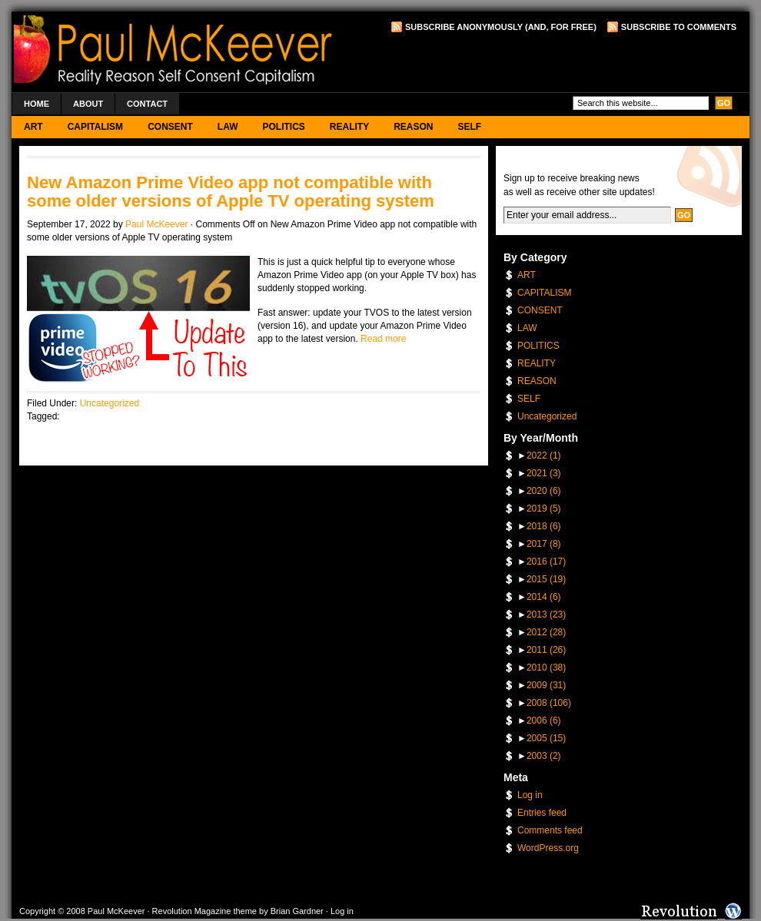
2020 (544, 490)
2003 (544, 755)
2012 (546, 632)
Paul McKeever (156, 224)
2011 (546, 649)
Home (36, 103)
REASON (413, 126)
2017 (544, 543)
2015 (546, 579)
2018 (544, 526)
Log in (530, 795)
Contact (147, 103)
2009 (546, 685)
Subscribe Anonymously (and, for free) (501, 26)
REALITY (349, 126)
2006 (544, 720)
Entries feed (542, 812)
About (88, 103)
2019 (544, 508)
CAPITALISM (95, 126)
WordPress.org (548, 848)
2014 (544, 596)
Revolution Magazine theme (204, 911)
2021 (544, 473)
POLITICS (283, 126)
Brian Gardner (297, 911)
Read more (383, 338)
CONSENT (170, 126)
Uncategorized (109, 403)
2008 (549, 702)
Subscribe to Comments (678, 26)
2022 (544, 455)
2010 (546, 667)
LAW (228, 126)
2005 (546, 738)
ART (33, 126)
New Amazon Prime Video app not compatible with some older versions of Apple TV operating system (230, 191)
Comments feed (550, 830)
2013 (546, 614)
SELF (470, 126)
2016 (546, 561)
